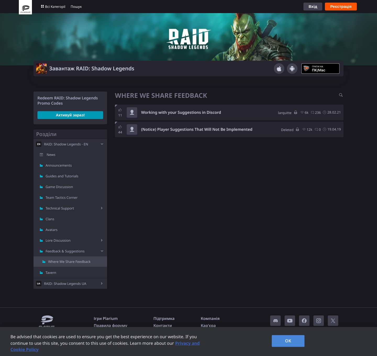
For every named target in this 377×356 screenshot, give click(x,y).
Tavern (51, 272)
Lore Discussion (58, 240)
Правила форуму (110, 325)
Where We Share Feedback (69, 261)
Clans (50, 219)
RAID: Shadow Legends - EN (66, 144)
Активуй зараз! (70, 115)
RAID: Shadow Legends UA (65, 283)
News (51, 154)
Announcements (59, 165)
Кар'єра (208, 325)
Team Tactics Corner (61, 197)
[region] (188, 341)
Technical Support (60, 208)
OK (288, 341)
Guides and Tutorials (62, 176)
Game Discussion (59, 186)
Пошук (76, 6)
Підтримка (164, 318)
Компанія (210, 318)
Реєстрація (341, 6)
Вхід (313, 6)
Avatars (52, 229)
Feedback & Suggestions (65, 251)
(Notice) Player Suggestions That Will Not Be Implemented (196, 129)
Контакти (162, 325)
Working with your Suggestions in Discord (181, 112)
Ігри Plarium (106, 318)
